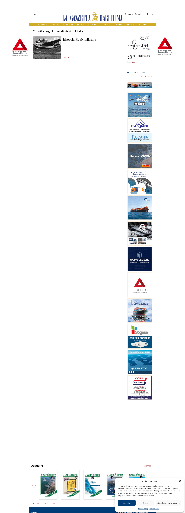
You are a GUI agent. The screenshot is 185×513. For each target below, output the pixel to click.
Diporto (66, 57)
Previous (34, 487)
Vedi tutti (145, 76)
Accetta (126, 503)
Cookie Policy (143, 509)
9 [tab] (51, 503)
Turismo (105, 24)
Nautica (130, 24)
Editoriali (142, 24)
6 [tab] (139, 72)
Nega (145, 503)
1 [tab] (128, 72)
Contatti (138, 14)
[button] (179, 481)
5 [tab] (137, 72)
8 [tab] (144, 72)
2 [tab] (130, 72)
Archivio (147, 466)
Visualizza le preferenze (168, 503)
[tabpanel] (139, 62)
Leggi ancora (139, 62)
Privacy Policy (154, 509)
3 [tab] (132, 72)
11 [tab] (56, 503)
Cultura (118, 24)
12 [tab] (58, 503)
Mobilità (55, 24)
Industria (68, 24)
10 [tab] (54, 503)
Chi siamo (129, 14)
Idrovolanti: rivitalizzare (79, 39)
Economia (93, 24)
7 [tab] (141, 72)
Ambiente (42, 24)
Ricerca (80, 24)
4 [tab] (135, 72)
